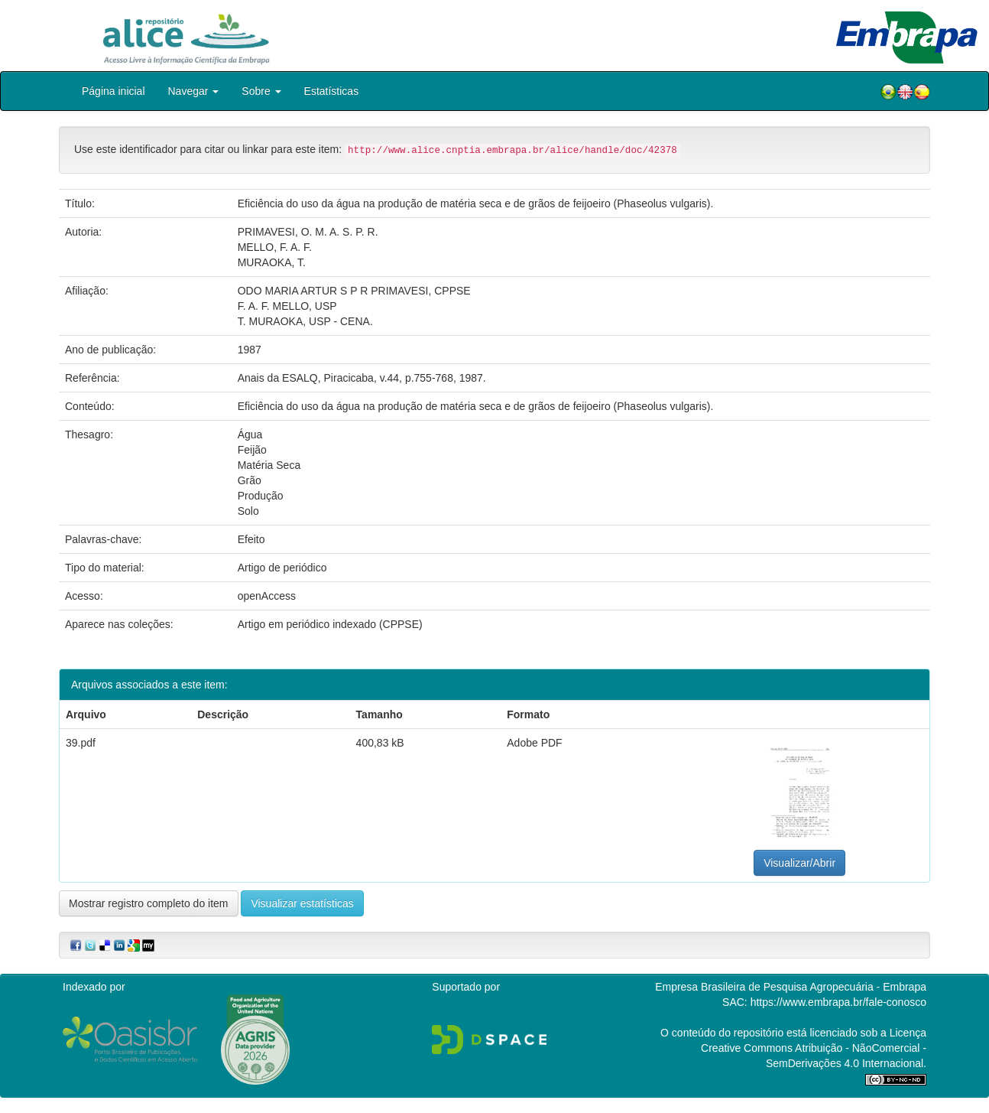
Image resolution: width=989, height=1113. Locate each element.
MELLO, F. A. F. (275, 247)
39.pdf (81, 743)
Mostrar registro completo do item (149, 903)
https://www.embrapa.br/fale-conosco (838, 1002)
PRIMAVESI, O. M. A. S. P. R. (308, 232)
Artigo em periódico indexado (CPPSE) (330, 624)
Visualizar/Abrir (799, 863)
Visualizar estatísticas (302, 903)
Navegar (193, 91)
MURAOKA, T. (272, 262)
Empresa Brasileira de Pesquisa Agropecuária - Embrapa (790, 987)
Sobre (261, 91)
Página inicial (113, 91)
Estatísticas (331, 91)
